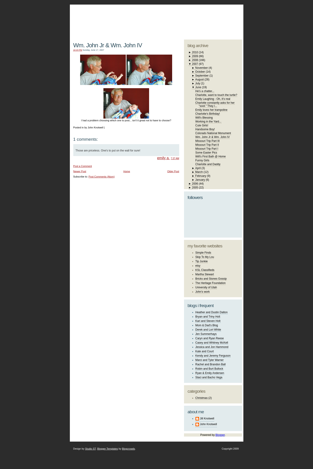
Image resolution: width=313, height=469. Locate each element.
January (200, 179)
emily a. (163, 158)
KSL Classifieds (205, 270)
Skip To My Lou (204, 257)
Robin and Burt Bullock (209, 368)
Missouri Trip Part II (207, 144)
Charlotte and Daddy (207, 164)
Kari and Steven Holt (208, 321)
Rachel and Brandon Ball (210, 364)
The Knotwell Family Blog (125, 18)
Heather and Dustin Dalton (211, 312)
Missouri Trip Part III (207, 141)
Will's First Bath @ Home (210, 156)
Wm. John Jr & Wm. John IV (107, 45)
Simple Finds (203, 252)
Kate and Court (204, 351)
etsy (197, 265)
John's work (202, 291)
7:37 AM (175, 158)
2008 (195, 60)
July (197, 83)
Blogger (220, 435)
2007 (195, 64)
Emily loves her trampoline (211, 109)
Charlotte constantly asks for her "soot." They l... (214, 104)
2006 (195, 183)
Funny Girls (202, 160)
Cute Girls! (201, 125)
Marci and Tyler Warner (209, 360)
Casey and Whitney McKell (211, 342)
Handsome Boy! (205, 129)
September (202, 75)
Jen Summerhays (206, 334)
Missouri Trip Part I (206, 148)
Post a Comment (82, 166)
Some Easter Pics (206, 152)
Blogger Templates (107, 448)
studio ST (206, 19)
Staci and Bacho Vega (208, 377)
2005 (195, 187)
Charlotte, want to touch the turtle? (216, 95)
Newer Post (79, 171)
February (200, 176)
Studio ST (90, 448)
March (199, 172)
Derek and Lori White (208, 329)
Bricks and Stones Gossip (211, 278)
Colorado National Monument (213, 133)
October (200, 71)
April (198, 168)
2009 (195, 56)
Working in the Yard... (208, 121)
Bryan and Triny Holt (207, 316)
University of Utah (206, 287)
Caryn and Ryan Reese (209, 338)
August (199, 79)
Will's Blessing (204, 117)
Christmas (201, 398)
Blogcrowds (128, 448)
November (201, 67)
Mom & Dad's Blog (206, 325)
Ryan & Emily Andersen (209, 373)
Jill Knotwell (207, 418)
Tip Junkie (201, 261)
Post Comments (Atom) (102, 176)
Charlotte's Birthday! (207, 113)
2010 (195, 52)
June (198, 87)
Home (126, 171)
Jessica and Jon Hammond (212, 347)
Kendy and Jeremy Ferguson (213, 355)
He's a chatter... (204, 91)
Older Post (173, 171)
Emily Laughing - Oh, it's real (212, 99)
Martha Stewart (204, 274)
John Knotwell (208, 424)
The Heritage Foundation (210, 283)
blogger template (225, 16)
